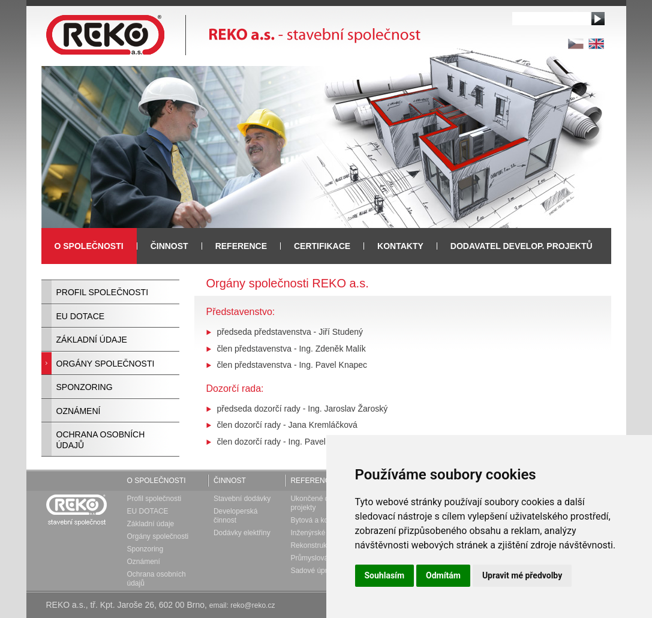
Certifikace (322, 246)
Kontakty (400, 246)
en (596, 43)
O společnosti (156, 480)
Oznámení (78, 411)
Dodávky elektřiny (242, 533)
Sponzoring (84, 387)
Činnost (230, 480)
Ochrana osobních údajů (100, 440)
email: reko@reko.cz (242, 605)
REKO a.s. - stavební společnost (233, 33)
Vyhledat (598, 18)
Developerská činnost (235, 515)
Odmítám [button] (443, 575)
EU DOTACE (80, 316)
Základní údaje (91, 339)
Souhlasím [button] (385, 575)
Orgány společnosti (105, 363)
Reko (75, 508)
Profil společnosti (102, 292)
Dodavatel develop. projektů (521, 246)
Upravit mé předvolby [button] (522, 575)
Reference (241, 246)
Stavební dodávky (242, 498)
